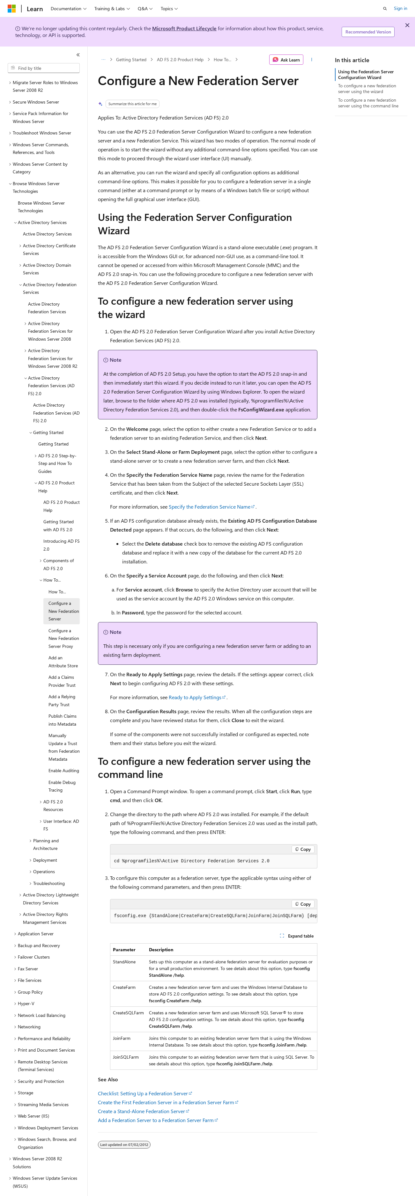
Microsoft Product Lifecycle (184, 28)
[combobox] (44, 68)
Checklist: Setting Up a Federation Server (143, 1093)
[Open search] (385, 8)
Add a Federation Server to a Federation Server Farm (156, 1120)
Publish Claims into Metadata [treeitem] (62, 702)
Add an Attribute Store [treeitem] (63, 644)
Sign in (400, 8)
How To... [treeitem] (57, 574)
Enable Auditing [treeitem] (63, 753)
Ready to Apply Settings (195, 697)
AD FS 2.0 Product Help (180, 59)
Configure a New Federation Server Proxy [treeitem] (63, 621)
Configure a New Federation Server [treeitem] (63, 593)
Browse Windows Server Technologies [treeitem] (41, 189)
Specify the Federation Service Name (209, 506)
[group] (213, 916)
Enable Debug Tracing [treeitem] (62, 769)
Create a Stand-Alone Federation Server (141, 1111)
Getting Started (131, 59)
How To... (222, 59)
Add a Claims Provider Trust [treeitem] (62, 663)
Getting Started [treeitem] (53, 426)
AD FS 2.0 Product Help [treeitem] (61, 489)
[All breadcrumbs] (103, 59)
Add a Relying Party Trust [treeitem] (61, 683)
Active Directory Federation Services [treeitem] (47, 290)
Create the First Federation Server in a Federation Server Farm (166, 1102)
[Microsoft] (12, 8)
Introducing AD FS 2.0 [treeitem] (61, 527)
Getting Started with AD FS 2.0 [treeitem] (58, 508)
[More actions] (311, 59)
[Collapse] (78, 55)
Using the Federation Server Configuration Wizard (366, 74)
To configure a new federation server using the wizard (367, 88)
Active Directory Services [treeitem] (47, 216)
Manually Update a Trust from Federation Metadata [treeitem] (64, 729)
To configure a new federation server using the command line (368, 103)
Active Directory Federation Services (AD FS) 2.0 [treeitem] (56, 395)
